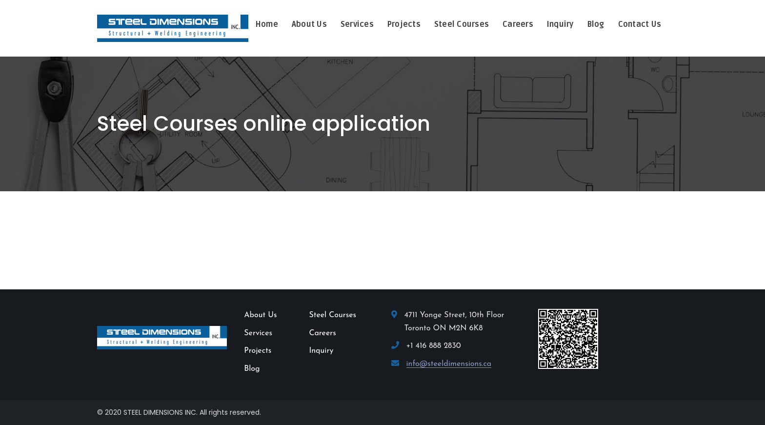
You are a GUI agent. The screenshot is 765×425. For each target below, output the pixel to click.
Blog (252, 369)
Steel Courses (332, 315)
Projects (257, 351)
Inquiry (321, 351)
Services (258, 333)
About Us (260, 315)
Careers (322, 333)
